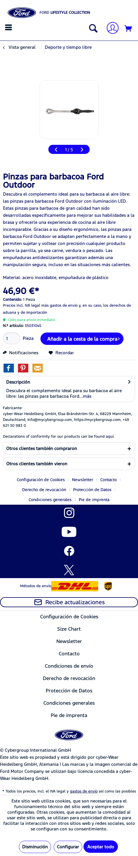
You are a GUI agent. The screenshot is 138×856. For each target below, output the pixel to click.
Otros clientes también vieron (36, 463)
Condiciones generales (50, 499)
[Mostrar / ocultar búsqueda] (92, 29)
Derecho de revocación (44, 489)
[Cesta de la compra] (128, 29)
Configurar (68, 847)
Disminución (35, 847)
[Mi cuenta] (110, 28)
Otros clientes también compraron (41, 448)
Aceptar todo (100, 847)
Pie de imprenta (94, 499)
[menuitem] (9, 27)
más (87, 396)
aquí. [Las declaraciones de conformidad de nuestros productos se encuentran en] (110, 436)
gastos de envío (84, 791)
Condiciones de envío (69, 666)
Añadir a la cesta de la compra (83, 338)
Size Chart (69, 629)
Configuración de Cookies (41, 479)
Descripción (18, 382)
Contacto (108, 479)
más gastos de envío (59, 305)
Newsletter (82, 479)
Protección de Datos (92, 489)
